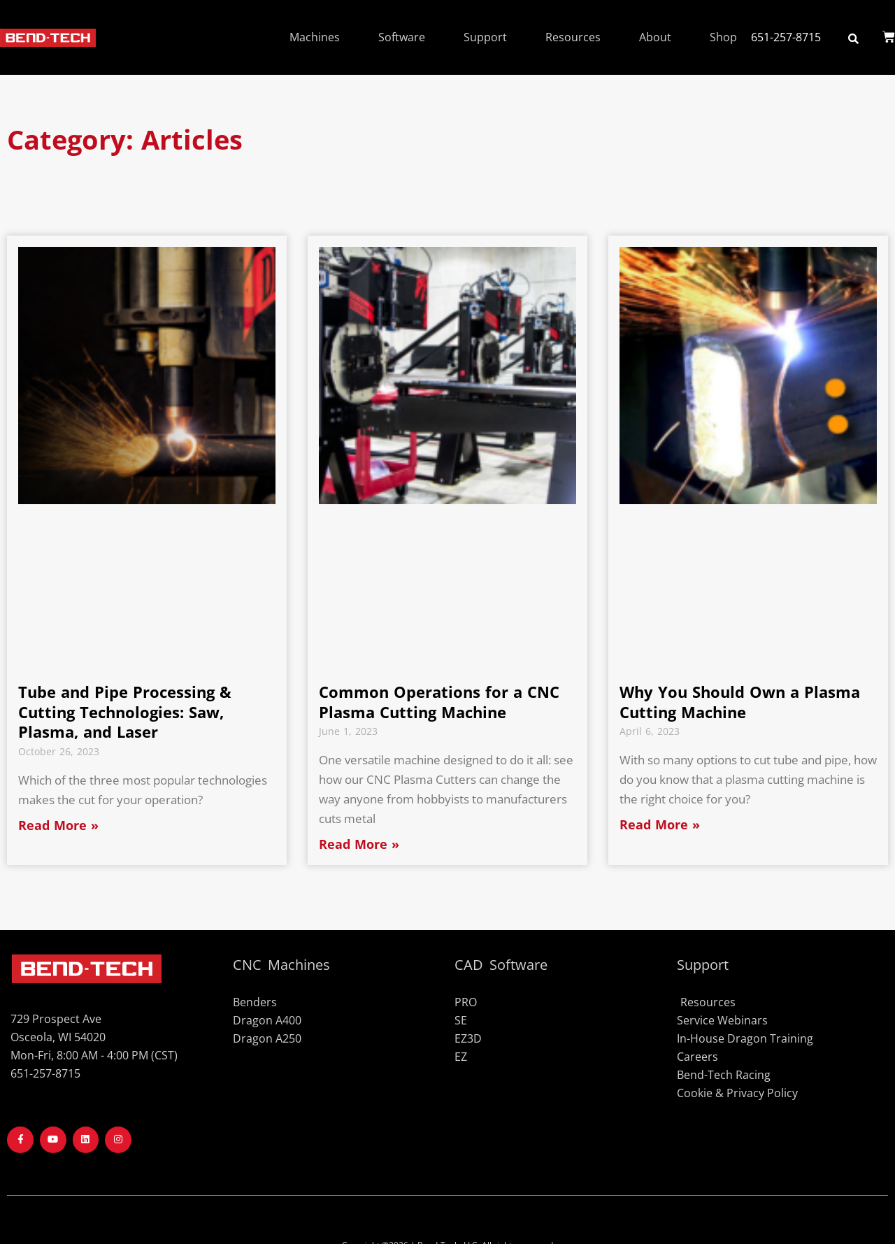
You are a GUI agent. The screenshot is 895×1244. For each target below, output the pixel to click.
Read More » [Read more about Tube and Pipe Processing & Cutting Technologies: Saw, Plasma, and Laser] (58, 825)
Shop (723, 37)
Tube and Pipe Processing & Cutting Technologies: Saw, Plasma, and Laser (124, 711)
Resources (573, 37)
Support (485, 37)
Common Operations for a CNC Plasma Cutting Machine (439, 701)
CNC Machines (281, 964)
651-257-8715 (786, 37)
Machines (314, 37)
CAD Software (500, 964)
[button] (853, 39)
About (655, 37)
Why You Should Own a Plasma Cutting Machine (740, 701)
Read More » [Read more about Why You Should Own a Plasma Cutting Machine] (660, 824)
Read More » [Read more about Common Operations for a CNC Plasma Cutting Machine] (359, 844)
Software (401, 37)
